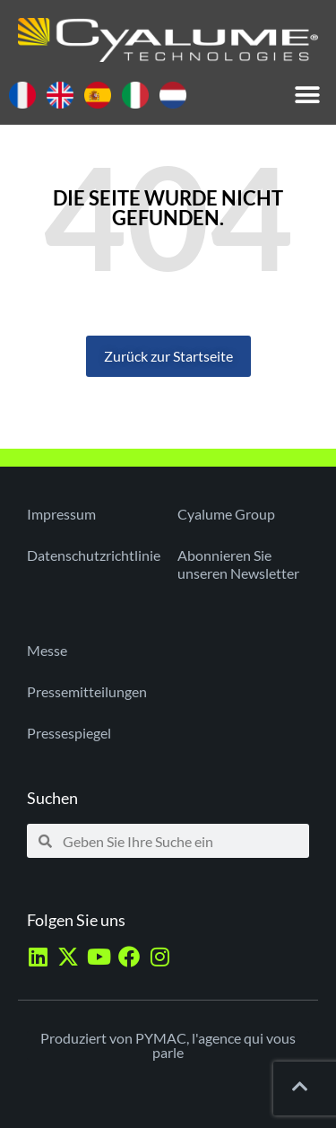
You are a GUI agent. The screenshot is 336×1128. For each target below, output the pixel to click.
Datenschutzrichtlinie (93, 555)
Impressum (61, 513)
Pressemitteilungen (87, 691)
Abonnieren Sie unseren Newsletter (238, 564)
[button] (307, 95)
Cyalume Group (226, 513)
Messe (47, 650)
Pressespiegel (69, 732)
